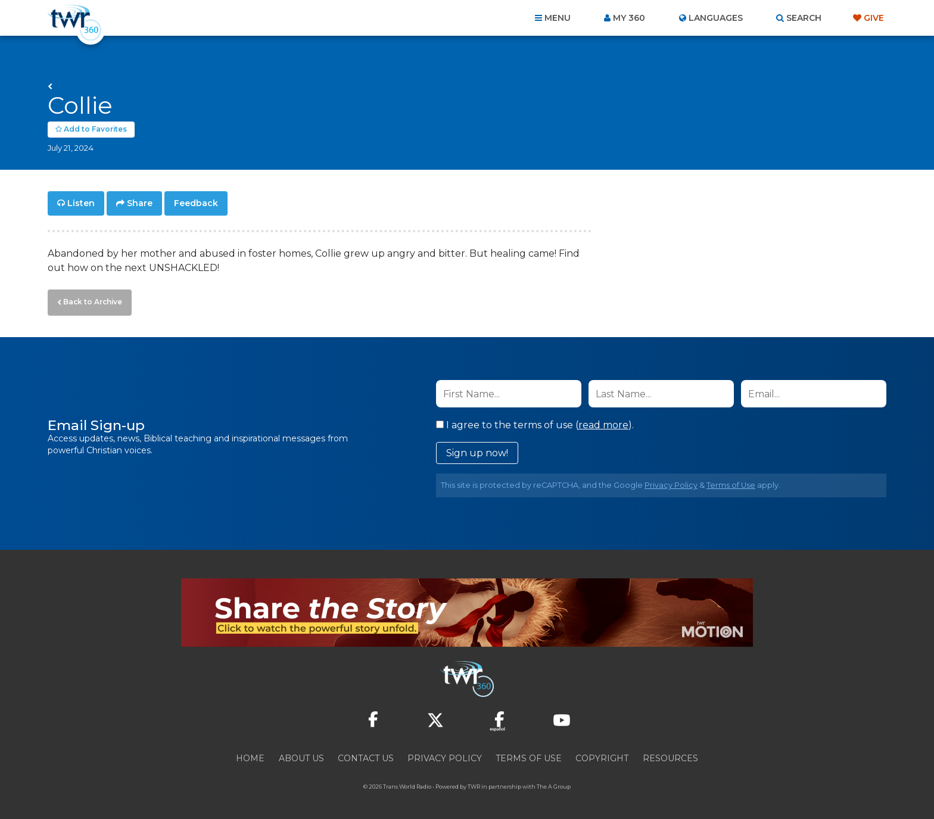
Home (250, 754)
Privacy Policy (671, 481)
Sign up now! (477, 449)
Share (139, 202)
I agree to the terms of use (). (535, 421)
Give (874, 18)
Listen (81, 202)
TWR (474, 783)
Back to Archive (90, 299)
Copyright (601, 754)
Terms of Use (730, 481)
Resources (670, 754)
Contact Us (366, 754)
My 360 (629, 18)
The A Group (554, 783)
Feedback (196, 202)
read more (603, 421)
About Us (301, 754)
